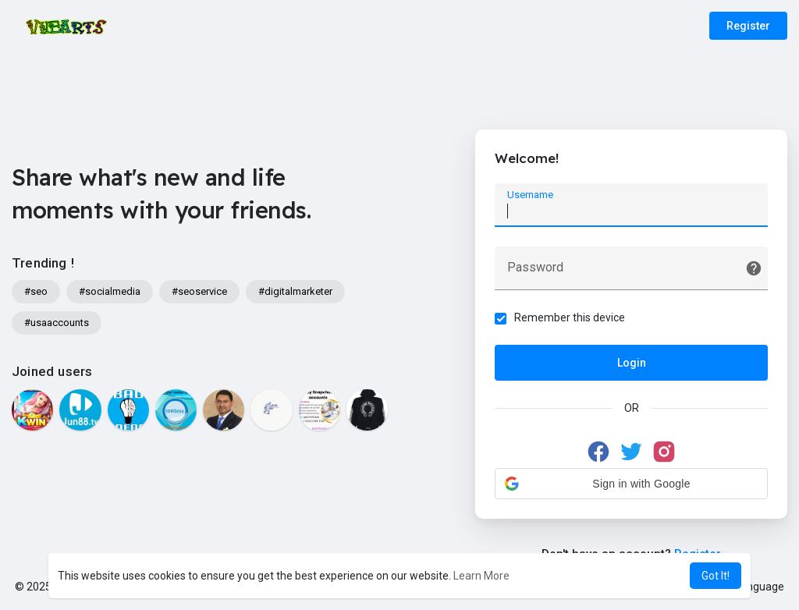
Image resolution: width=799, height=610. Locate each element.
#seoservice (199, 291)
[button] (631, 483)
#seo (36, 291)
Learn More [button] (481, 575)
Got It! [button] (715, 575)
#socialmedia (109, 291)
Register (748, 26)
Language (753, 586)
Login (631, 362)
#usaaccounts (56, 322)
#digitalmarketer (295, 291)
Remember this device (569, 317)
